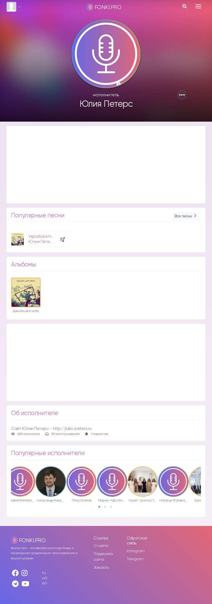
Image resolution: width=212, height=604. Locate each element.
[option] (40, 237)
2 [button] (107, 508)
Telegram (135, 559)
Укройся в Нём (42, 236)
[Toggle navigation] (198, 6)
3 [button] (112, 508)
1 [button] (101, 508)
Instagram (136, 551)
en (44, 583)
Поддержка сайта (103, 557)
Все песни (186, 216)
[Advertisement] (106, 164)
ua (44, 578)
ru (44, 573)
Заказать (101, 568)
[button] (182, 95)
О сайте (101, 546)
